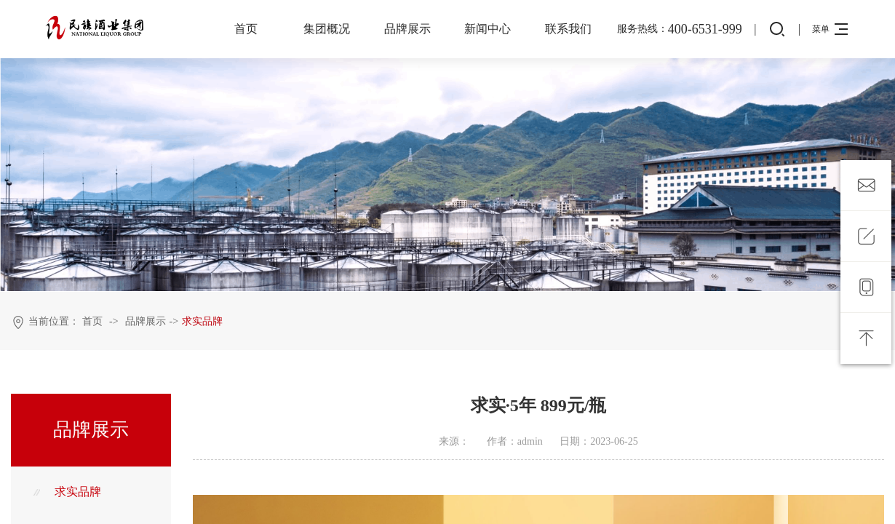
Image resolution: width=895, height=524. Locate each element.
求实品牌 (202, 321)
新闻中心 (487, 29)
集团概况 (326, 29)
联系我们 (568, 29)
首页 (246, 29)
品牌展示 (407, 29)
